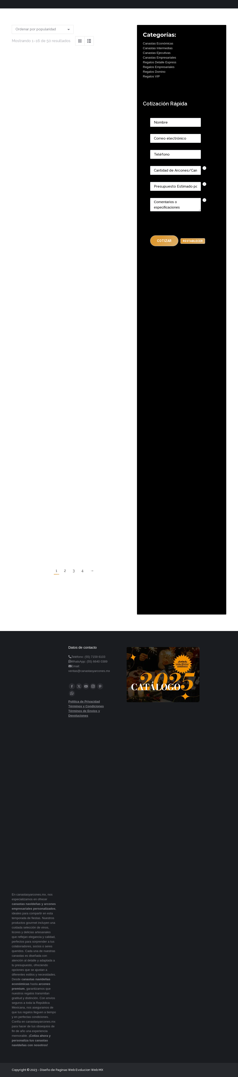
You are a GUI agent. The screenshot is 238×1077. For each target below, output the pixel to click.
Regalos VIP (151, 76)
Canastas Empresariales (159, 57)
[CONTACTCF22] (175, 204)
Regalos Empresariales (158, 67)
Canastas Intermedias (157, 48)
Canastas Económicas (158, 43)
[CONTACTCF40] (175, 186)
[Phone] (175, 154)
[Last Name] (175, 122)
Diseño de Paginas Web (57, 1070)
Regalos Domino (154, 71)
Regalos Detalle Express (159, 62)
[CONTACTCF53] (175, 170)
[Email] (175, 138)
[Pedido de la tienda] (43, 29)
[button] (164, 240)
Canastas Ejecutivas (157, 53)
